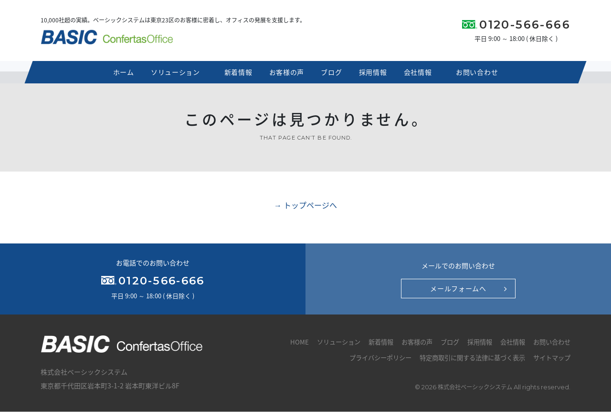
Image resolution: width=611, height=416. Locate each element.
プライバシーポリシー (367, 361)
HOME (283, 346)
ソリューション (174, 75)
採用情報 (378, 75)
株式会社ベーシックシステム (473, 391)
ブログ (333, 75)
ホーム (119, 75)
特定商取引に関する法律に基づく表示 (465, 361)
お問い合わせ (481, 75)
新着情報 (233, 75)
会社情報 (426, 75)
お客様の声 (285, 75)
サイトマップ (550, 361)
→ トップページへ (305, 209)
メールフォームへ (458, 292)
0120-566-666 (524, 26)
